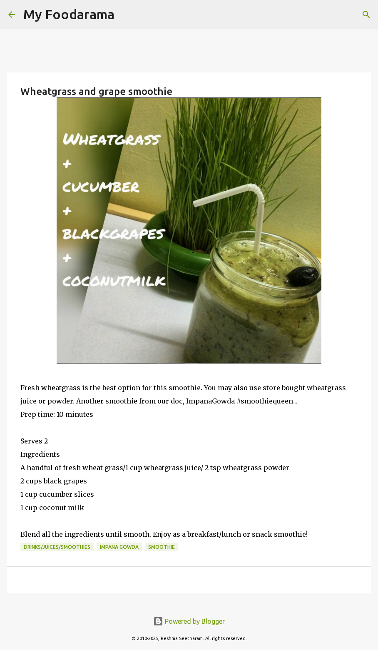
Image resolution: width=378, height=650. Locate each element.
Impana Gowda (119, 547)
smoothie (161, 547)
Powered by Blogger (189, 621)
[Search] (126, 15)
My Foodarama (68, 14)
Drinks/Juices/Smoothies (57, 547)
